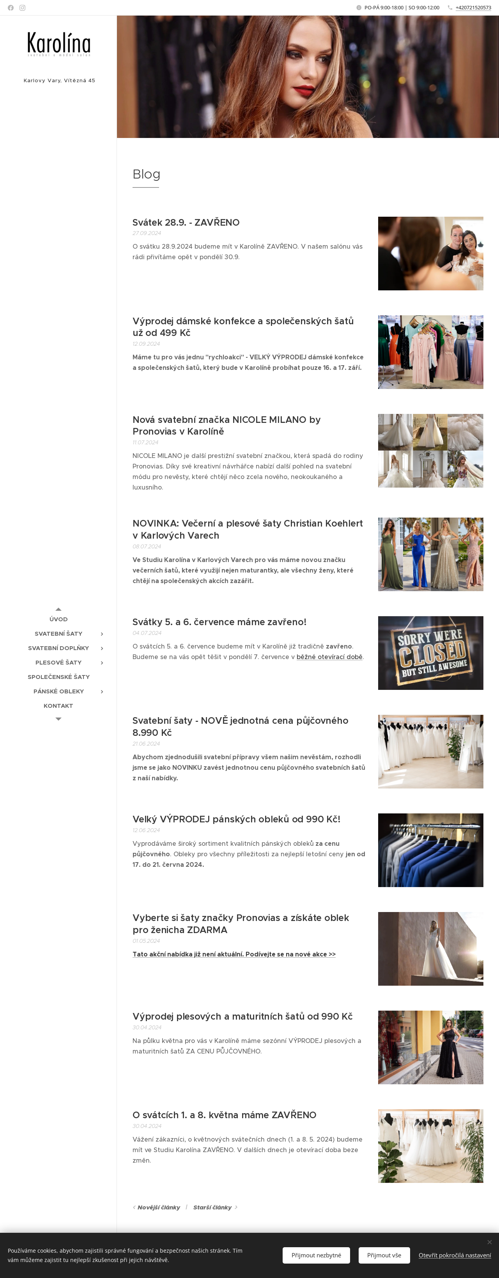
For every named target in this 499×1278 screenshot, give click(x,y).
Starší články (212, 1207)
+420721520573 (473, 7)
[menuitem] (58, 619)
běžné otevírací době (330, 657)
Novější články (159, 1207)
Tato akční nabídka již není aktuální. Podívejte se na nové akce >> (234, 954)
